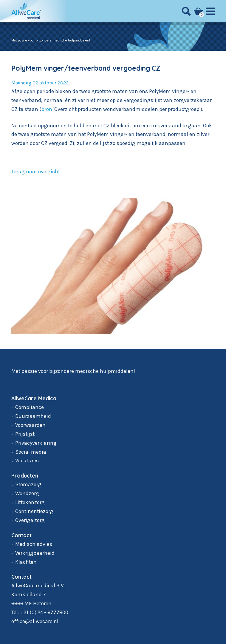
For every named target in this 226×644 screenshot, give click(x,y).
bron (46, 109)
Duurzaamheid (33, 416)
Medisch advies (33, 544)
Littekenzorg (30, 502)
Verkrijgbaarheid (35, 553)
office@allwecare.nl (34, 621)
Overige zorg (30, 520)
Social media (30, 452)
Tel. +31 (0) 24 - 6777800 (39, 612)
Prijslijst (25, 434)
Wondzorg (27, 493)
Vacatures (27, 461)
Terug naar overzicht (35, 171)
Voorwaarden (30, 425)
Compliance (29, 407)
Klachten (26, 562)
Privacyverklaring (36, 443)
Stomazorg (28, 484)
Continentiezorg (34, 511)
